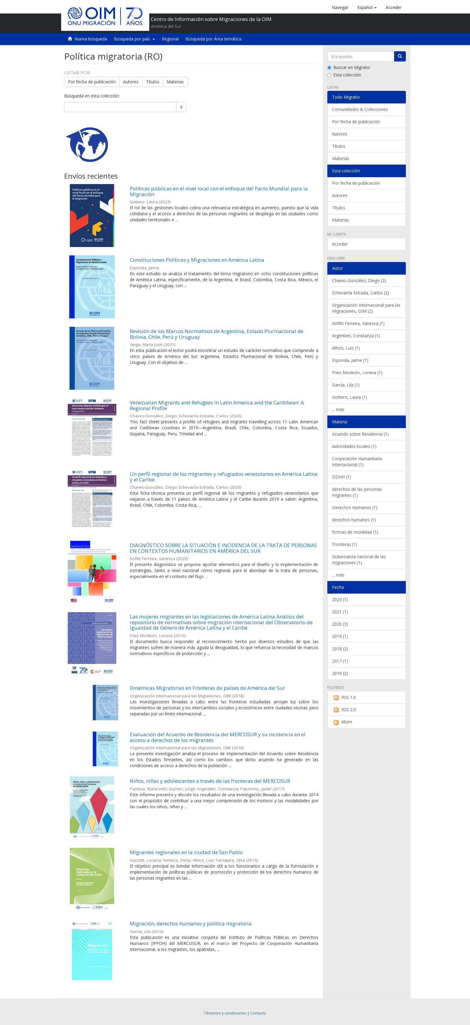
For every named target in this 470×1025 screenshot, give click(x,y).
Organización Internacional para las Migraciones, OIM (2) (366, 308)
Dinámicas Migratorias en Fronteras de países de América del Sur (207, 687)
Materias (175, 82)
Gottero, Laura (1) (349, 397)
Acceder (340, 244)
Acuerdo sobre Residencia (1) (360, 434)
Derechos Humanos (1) (354, 507)
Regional (170, 39)
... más (338, 409)
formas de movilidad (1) (355, 532)
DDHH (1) (341, 477)
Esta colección (344, 75)
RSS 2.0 (344, 710)
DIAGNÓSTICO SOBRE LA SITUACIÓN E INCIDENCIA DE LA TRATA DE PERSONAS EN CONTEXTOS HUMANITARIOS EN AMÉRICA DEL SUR (223, 548)
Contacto (258, 1013)
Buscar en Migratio (348, 67)
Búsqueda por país (134, 39)
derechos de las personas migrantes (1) (357, 492)
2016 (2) (340, 673)
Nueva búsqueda (90, 39)
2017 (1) (340, 661)
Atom (342, 722)
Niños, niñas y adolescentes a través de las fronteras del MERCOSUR (210, 780)
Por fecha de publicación (92, 82)
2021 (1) (340, 612)
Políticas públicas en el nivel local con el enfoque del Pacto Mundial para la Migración (219, 191)
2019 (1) (340, 636)
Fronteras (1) (344, 544)
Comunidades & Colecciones (360, 109)
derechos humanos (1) (354, 520)
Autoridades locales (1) (354, 446)
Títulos (152, 82)
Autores (130, 82)
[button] (367, 7)
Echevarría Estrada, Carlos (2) (360, 293)
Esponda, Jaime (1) (350, 360)
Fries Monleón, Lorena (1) (357, 372)
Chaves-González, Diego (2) (359, 280)
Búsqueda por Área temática (213, 39)
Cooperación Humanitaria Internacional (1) (357, 461)
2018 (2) (340, 648)
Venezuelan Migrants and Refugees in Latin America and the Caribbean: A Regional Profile (217, 405)
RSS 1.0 (344, 697)
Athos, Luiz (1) (346, 348)
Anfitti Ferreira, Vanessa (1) (358, 323)
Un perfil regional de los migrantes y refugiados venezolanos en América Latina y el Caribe (224, 476)
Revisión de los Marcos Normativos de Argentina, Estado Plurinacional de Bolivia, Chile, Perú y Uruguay (216, 334)
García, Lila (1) (346, 385)
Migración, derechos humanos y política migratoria (191, 923)
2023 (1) (340, 599)
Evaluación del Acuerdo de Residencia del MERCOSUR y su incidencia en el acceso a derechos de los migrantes (217, 737)
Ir (181, 107)
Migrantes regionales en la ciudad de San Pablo (186, 852)
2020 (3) (340, 624)
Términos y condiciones (225, 1013)
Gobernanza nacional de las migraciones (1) (359, 559)
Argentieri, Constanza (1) (356, 335)
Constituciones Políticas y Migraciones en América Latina (197, 259)
